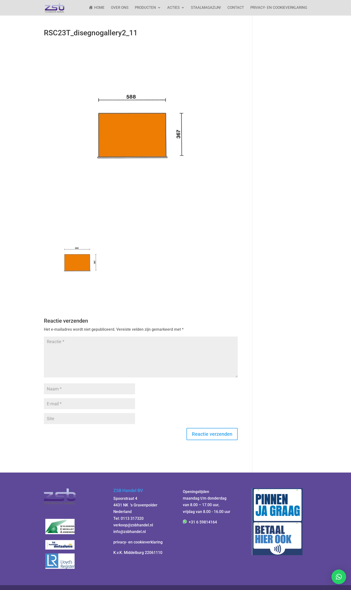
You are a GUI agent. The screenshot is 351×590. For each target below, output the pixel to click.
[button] (339, 577)
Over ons (119, 8)
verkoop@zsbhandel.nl (133, 525)
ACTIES (173, 8)
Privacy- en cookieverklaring (278, 8)
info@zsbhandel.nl (129, 531)
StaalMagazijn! (206, 8)
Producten (145, 8)
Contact (235, 8)
